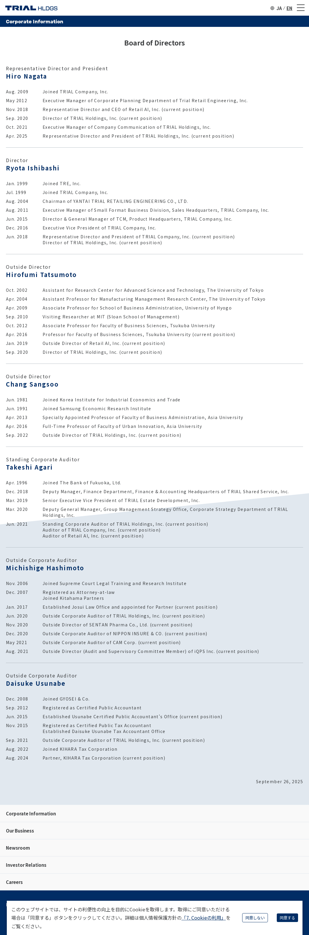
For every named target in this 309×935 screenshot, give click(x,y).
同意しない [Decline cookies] (255, 918)
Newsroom (18, 848)
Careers (14, 882)
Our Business (20, 831)
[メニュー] (300, 7)
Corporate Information (31, 813)
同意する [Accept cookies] (287, 918)
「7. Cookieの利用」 (204, 917)
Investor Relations (26, 865)
